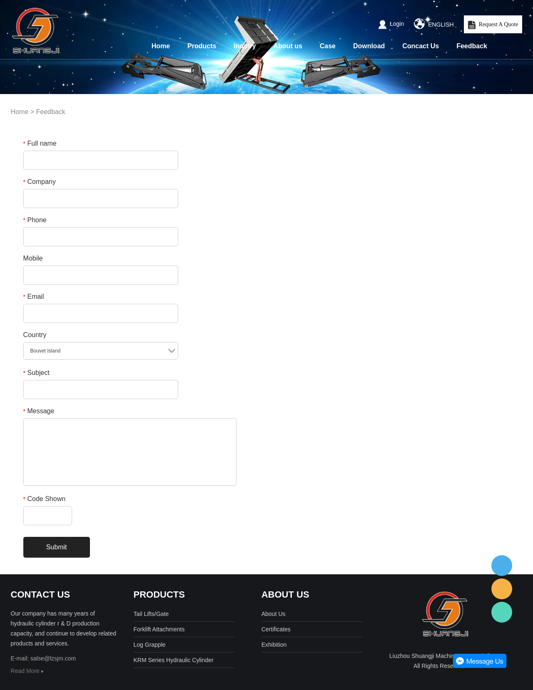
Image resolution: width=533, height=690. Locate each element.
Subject (36, 372)
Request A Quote (493, 25)
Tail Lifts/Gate (151, 614)
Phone (35, 219)
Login (391, 23)
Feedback (471, 46)
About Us (274, 614)
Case (328, 46)
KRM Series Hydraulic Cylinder (174, 660)
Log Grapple (150, 644)
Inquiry (245, 46)
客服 (501, 565)
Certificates (276, 629)
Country (35, 334)
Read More (27, 671)
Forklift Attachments (159, 629)
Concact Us (420, 46)
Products (201, 46)
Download (369, 46)
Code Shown (44, 498)
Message (39, 410)
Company (39, 181)
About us (288, 46)
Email (33, 296)
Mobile (33, 258)
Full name (40, 143)
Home (161, 46)
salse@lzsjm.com (53, 658)
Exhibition (274, 644)
